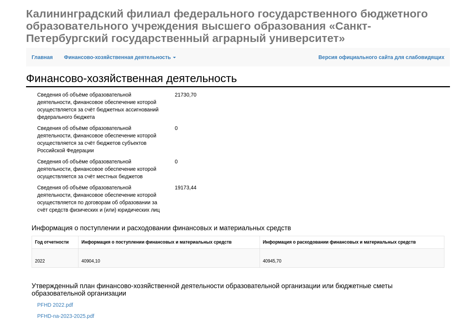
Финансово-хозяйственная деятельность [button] (120, 57)
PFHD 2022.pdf (55, 305)
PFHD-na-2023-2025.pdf (65, 316)
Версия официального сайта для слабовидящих (381, 57)
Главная (45, 56)
